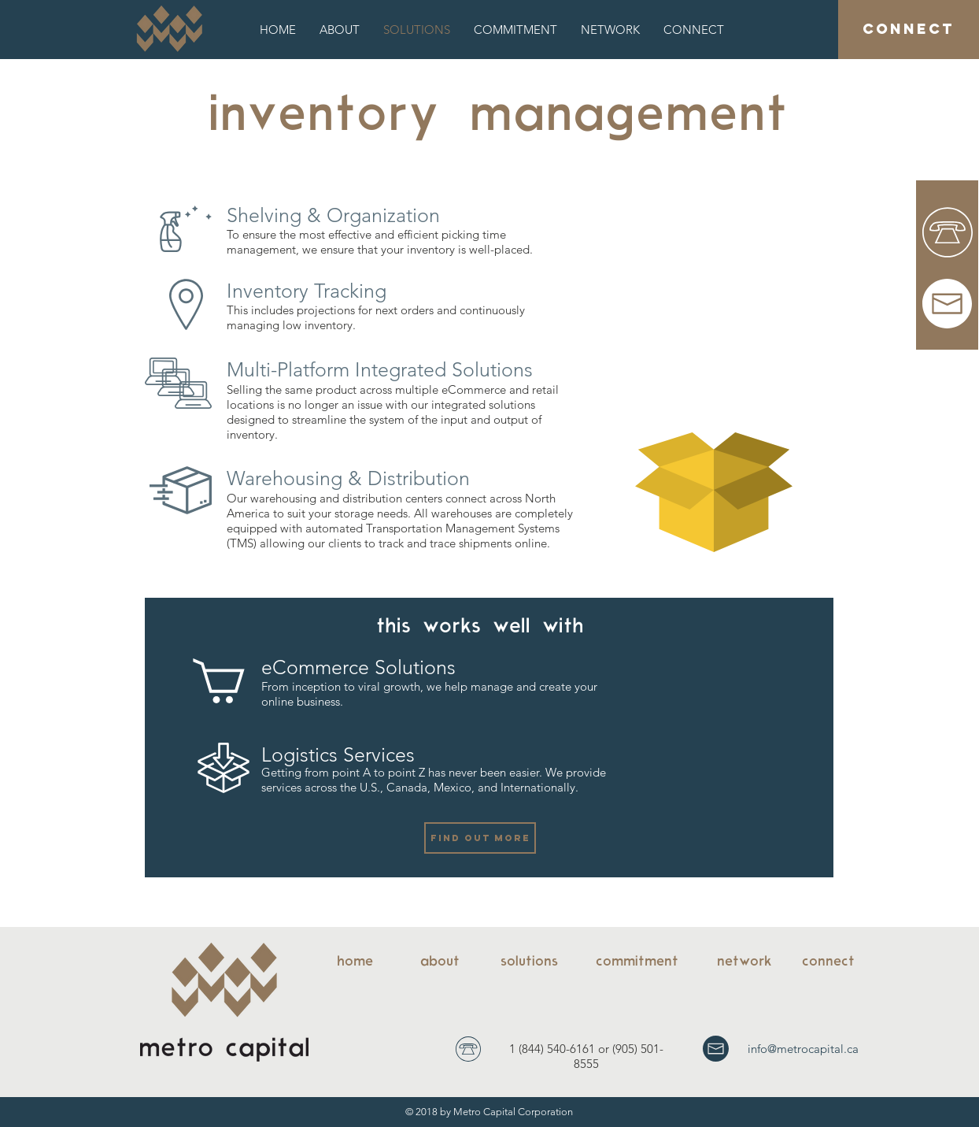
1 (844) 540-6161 (552, 1048)
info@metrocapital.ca (803, 1048)
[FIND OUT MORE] (480, 838)
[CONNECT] (908, 29)
